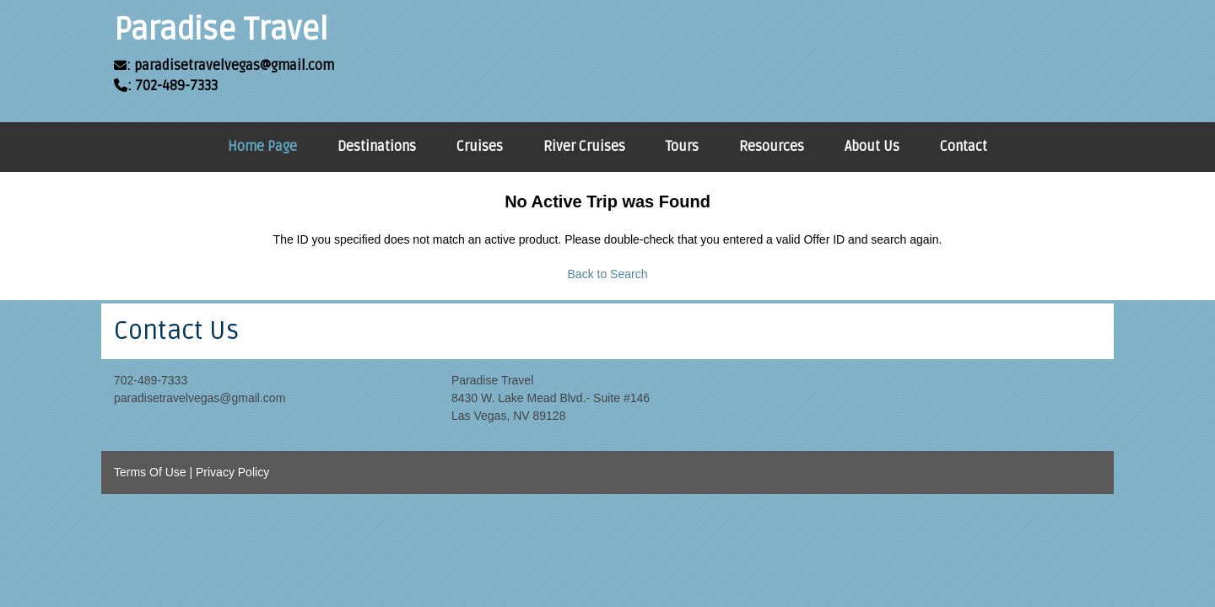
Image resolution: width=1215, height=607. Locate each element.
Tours (682, 146)
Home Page (262, 146)
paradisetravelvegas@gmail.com (199, 398)
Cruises (479, 146)
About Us (872, 146)
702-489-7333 (150, 380)
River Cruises (584, 146)
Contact (963, 146)
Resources (771, 146)
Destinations (377, 146)
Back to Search (608, 274)
